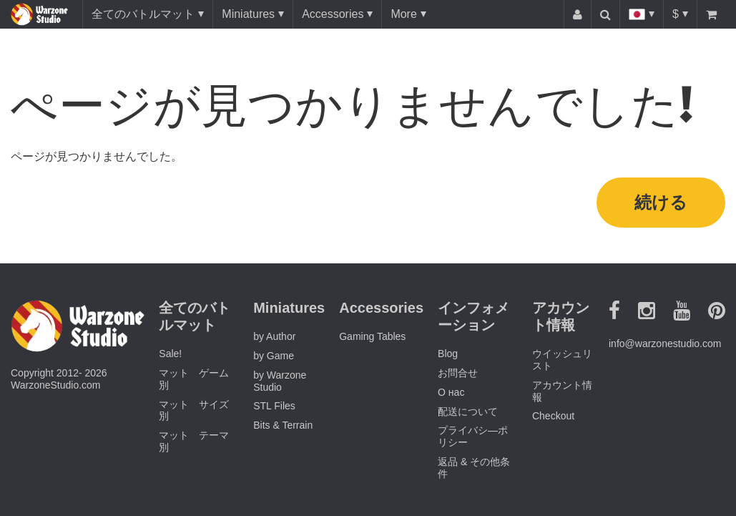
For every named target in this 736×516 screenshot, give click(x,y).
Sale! (170, 353)
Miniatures (248, 14)
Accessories (332, 14)
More (403, 14)
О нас (451, 392)
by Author (274, 336)
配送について (468, 411)
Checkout (553, 416)
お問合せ (458, 373)
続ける (660, 202)
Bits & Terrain (283, 425)
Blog (448, 353)
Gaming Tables (372, 336)
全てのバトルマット (143, 14)
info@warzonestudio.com (665, 343)
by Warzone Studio (279, 381)
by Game (273, 355)
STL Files (274, 406)
